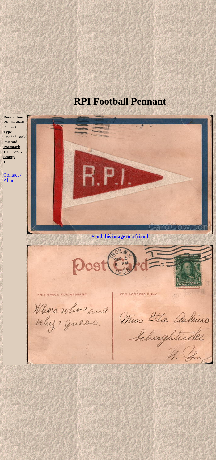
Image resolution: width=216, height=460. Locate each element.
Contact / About (12, 177)
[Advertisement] (109, 45)
